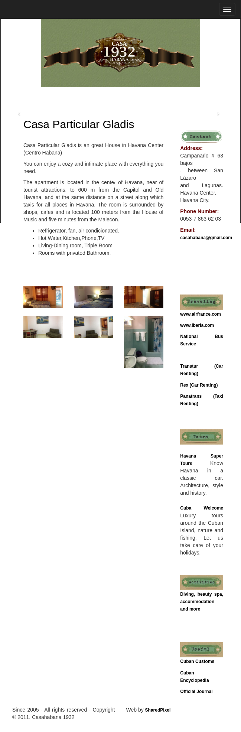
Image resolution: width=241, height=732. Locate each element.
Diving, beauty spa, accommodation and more (201, 602)
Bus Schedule (194, 355)
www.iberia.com (197, 325)
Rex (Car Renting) (199, 385)
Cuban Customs (197, 661)
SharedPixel (158, 710)
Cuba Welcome (201, 508)
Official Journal (196, 691)
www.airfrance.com (200, 314)
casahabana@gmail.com (206, 237)
